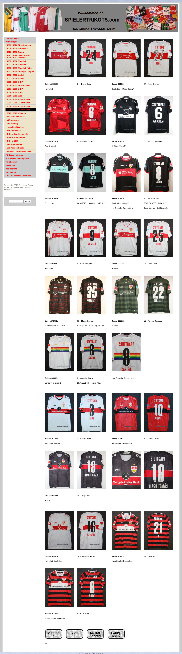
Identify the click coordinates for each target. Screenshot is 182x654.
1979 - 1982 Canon (15, 52)
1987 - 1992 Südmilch (16, 61)
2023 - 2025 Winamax (16, 113)
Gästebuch (11, 165)
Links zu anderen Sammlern (18, 176)
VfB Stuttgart (11, 42)
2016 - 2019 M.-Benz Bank (18, 106)
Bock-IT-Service (97, 653)
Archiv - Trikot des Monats (19, 151)
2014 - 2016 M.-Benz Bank (18, 103)
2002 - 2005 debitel (15, 78)
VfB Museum (13, 120)
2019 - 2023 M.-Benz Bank (18, 110)
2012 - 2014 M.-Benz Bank (18, 99)
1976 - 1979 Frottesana (17, 49)
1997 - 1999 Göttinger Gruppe (20, 71)
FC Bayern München (15, 155)
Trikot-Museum (12, 38)
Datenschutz (11, 169)
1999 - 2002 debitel (15, 75)
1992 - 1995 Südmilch (16, 65)
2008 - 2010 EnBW (15, 92)
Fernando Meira (14, 130)
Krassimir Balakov (15, 127)
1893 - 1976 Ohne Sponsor (19, 45)
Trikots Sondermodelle (17, 134)
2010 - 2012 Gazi (14, 96)
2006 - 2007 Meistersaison (19, 85)
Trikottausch (11, 162)
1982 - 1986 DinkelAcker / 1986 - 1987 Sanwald (18, 56)
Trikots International (16, 137)
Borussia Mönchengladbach (18, 158)
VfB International (14, 144)
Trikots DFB (12, 141)
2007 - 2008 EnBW (15, 89)
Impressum (11, 172)
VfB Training (12, 124)
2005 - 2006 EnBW (15, 82)
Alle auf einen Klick (16, 117)
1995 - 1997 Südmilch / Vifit (19, 68)
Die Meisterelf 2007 (15, 148)
